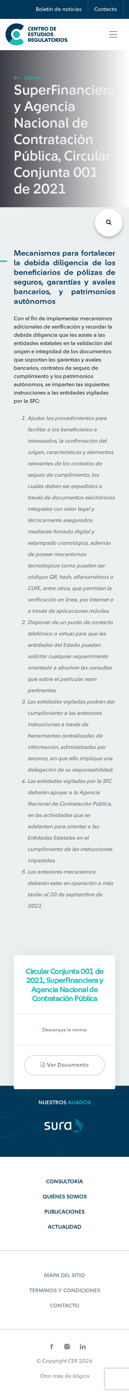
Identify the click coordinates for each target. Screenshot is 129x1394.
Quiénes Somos (65, 1196)
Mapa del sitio (64, 1275)
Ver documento (64, 1065)
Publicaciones (64, 1212)
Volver (27, 78)
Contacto (105, 9)
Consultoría (64, 1181)
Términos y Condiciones (64, 1290)
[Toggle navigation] (113, 34)
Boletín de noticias (59, 9)
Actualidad (65, 1227)
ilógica (81, 1376)
